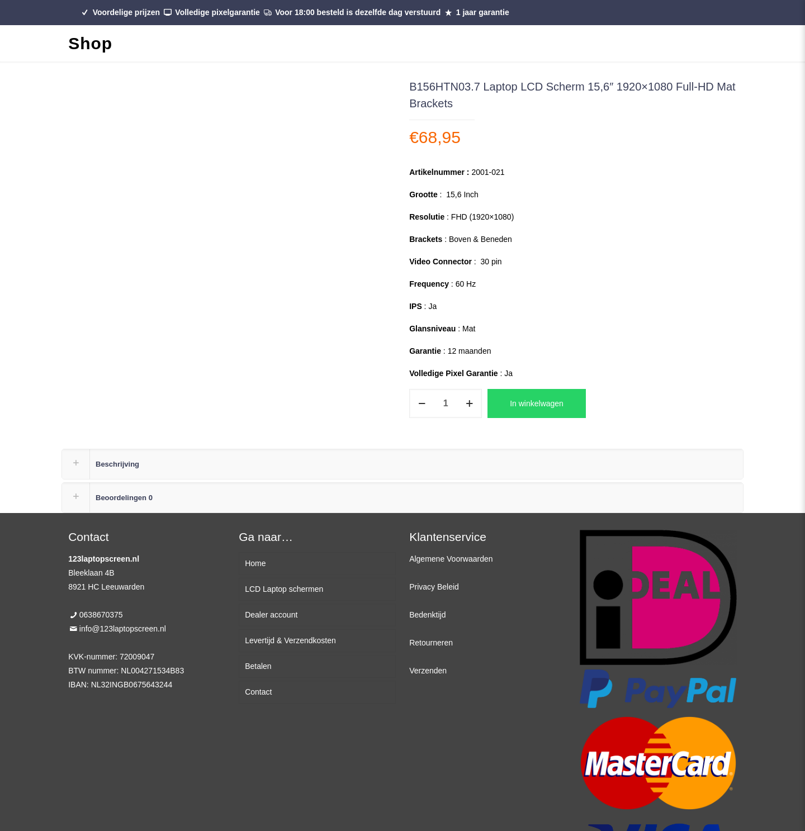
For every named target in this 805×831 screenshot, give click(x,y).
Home (255, 563)
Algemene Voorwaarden (451, 558)
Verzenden (428, 670)
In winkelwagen (537, 403)
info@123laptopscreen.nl (122, 628)
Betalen (258, 666)
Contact (258, 691)
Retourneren (431, 642)
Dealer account (271, 614)
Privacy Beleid (434, 586)
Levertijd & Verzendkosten (290, 640)
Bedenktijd (427, 614)
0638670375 (101, 614)
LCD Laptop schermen (284, 589)
